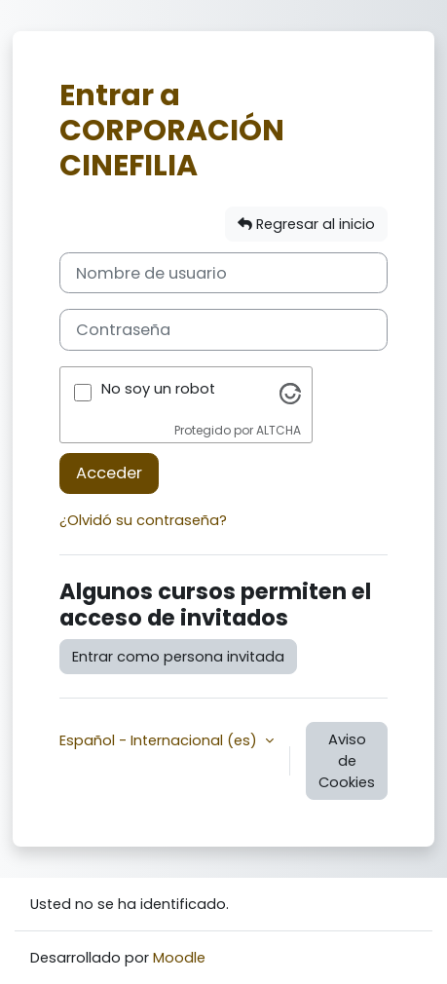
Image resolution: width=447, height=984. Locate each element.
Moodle (179, 957)
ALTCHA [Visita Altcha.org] (278, 430)
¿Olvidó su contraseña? (143, 520)
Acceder (109, 473)
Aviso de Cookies (346, 761)
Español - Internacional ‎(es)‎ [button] (160, 740)
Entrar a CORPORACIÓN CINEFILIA (171, 130)
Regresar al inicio (306, 224)
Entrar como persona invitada (178, 656)
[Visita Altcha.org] (290, 392)
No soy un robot (158, 388)
